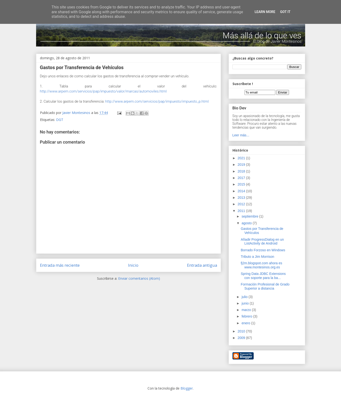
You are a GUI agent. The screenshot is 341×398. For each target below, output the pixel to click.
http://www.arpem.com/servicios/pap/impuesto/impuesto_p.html (157, 101)
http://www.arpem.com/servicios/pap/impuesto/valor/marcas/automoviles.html (103, 91)
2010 (242, 331)
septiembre (250, 216)
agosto (247, 223)
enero (246, 323)
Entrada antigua (202, 265)
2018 (242, 171)
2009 (242, 338)
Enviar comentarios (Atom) (139, 278)
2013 (242, 197)
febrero (247, 316)
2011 (242, 211)
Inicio (133, 265)
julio (245, 297)
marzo (247, 310)
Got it (285, 12)
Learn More (265, 12)
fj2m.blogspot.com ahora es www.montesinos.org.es (261, 265)
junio (246, 303)
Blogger (186, 388)
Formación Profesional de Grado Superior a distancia (265, 286)
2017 (242, 178)
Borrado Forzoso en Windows (263, 250)
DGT (59, 119)
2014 (242, 191)
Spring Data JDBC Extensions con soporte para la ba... (263, 276)
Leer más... (240, 135)
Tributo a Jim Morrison (257, 257)
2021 (242, 158)
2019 (242, 164)
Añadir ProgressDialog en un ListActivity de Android (262, 241)
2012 (242, 204)
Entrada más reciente (60, 265)
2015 (242, 184)
